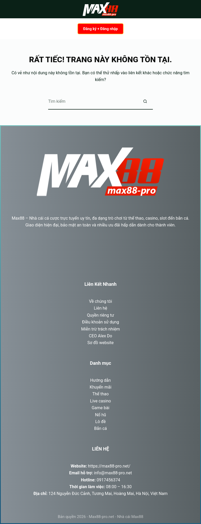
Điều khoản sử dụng (100, 322)
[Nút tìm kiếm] (145, 102)
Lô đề (100, 421)
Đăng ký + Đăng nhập (100, 29)
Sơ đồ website (100, 342)
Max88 (18, 218)
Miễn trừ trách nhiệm (100, 329)
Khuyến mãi (100, 387)
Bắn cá (100, 428)
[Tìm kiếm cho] (92, 102)
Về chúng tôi (100, 301)
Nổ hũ (100, 414)
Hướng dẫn (100, 380)
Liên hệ (100, 308)
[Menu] (188, 9)
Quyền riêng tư (100, 315)
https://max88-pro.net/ (109, 466)
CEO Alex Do (100, 335)
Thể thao (100, 393)
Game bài (100, 407)
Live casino (100, 400)
